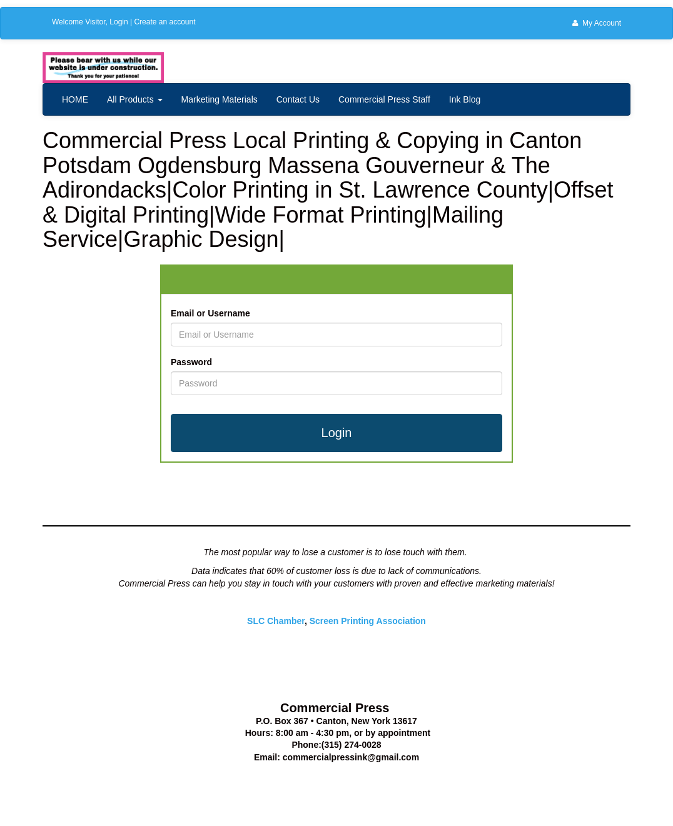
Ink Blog (465, 99)
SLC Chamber (276, 621)
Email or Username (210, 313)
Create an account (164, 22)
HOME (75, 99)
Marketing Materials (219, 99)
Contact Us (298, 99)
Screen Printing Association (368, 621)
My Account (595, 23)
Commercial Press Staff (384, 99)
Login (118, 22)
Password (191, 362)
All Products (135, 99)
